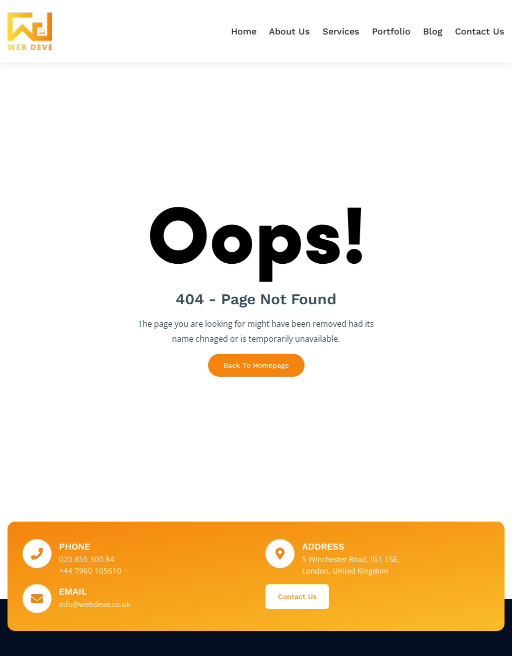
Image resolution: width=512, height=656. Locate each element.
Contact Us (479, 31)
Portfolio (391, 31)
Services (341, 31)
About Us (289, 31)
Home (243, 31)
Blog (432, 31)
